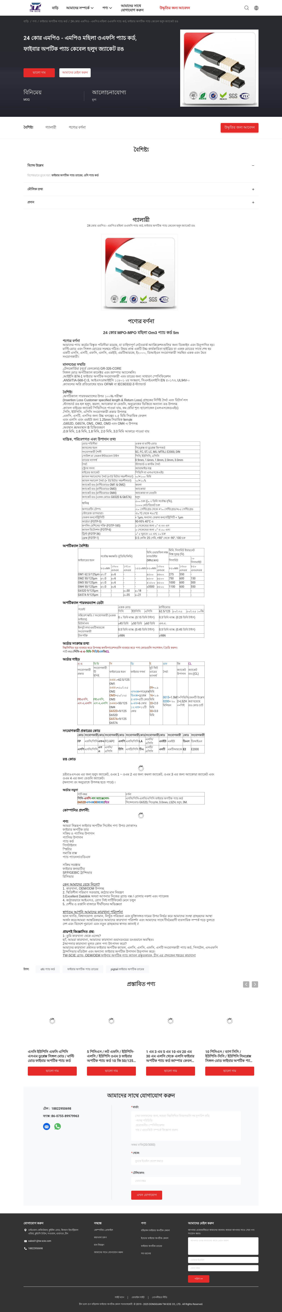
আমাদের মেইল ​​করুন (75, 72)
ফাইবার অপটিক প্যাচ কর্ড (53, 21)
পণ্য (34, 21)
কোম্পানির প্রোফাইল (103, 1230)
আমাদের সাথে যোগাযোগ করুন (108, 1252)
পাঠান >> (198, 1278)
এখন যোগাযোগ (147, 1195)
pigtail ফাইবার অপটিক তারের (127, 969)
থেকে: (136, 1152)
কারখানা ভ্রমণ (100, 1237)
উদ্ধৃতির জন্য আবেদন (239, 127)
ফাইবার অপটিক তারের (151, 1246)
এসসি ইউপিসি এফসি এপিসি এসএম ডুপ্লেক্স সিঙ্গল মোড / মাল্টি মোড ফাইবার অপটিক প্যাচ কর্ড (51, 1056)
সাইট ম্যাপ (119, 1297)
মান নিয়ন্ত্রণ (99, 1245)
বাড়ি (26, 21)
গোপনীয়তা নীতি (159, 1297)
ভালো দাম (39, 72)
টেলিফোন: (139, 1172)
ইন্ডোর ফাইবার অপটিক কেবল (154, 1238)
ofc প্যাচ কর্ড (48, 969)
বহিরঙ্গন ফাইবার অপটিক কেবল (155, 1230)
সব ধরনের (146, 1253)
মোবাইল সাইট (138, 1297)
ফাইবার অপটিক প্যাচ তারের (82, 969)
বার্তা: (136, 1107)
